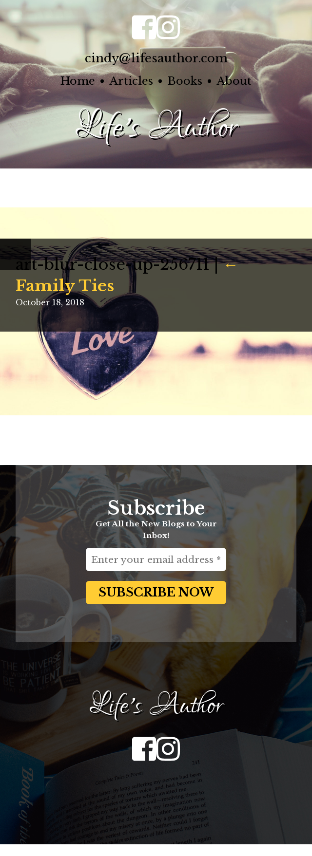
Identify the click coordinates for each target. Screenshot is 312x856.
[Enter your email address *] (156, 559)
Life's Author (156, 127)
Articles (131, 81)
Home (77, 81)
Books (184, 81)
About (234, 81)
